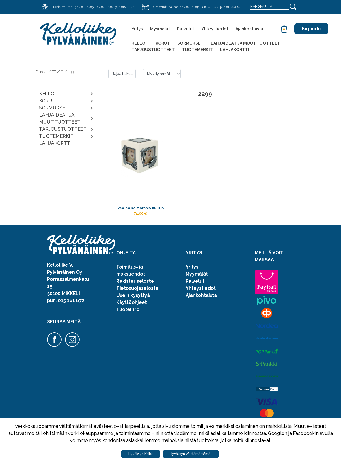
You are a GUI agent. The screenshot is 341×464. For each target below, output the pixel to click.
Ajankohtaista (249, 28)
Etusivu (42, 72)
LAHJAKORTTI (234, 49)
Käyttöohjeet (131, 313)
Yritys (137, 28)
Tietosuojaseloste (137, 299)
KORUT (163, 43)
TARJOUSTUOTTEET (153, 49)
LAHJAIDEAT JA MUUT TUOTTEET (245, 43)
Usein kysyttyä (133, 306)
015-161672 (128, 7)
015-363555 (233, 7)
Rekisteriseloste (135, 292)
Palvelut (185, 28)
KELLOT (139, 43)
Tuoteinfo (127, 320)
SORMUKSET (190, 43)
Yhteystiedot (214, 28)
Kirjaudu (311, 28)
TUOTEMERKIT (197, 49)
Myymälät (160, 28)
